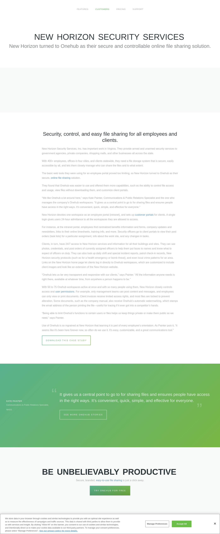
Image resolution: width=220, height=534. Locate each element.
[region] (110, 524)
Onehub (21, 9)
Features (82, 9)
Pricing (121, 9)
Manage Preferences (157, 524)
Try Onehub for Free (110, 490)
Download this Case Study (66, 340)
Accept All (182, 524)
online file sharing (60, 178)
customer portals (144, 214)
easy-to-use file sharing (109, 480)
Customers (102, 9)
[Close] (214, 523)
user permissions (64, 291)
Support (138, 9)
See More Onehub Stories (83, 414)
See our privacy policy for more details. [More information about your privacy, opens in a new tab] (58, 531)
